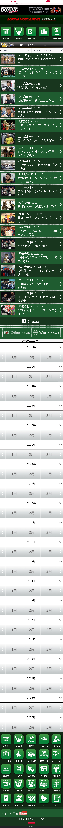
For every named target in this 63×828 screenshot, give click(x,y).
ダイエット (25, 50)
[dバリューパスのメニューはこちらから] (51, 1)
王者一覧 (19, 760)
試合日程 (6, 37)
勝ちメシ (31, 804)
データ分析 (56, 37)
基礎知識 (6, 804)
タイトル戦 (31, 760)
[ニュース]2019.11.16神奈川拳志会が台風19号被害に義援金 (37, 297)
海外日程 (6, 790)
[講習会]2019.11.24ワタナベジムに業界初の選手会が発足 (37, 165)
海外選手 (31, 790)
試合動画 (6, 775)
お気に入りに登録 (31, 822)
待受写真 (31, 775)
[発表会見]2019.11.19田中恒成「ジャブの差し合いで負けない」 (37, 257)
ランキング (44, 37)
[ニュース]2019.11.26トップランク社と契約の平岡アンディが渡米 (37, 151)
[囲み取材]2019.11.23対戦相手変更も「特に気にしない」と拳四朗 (37, 178)
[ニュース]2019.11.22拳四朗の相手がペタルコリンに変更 (37, 191)
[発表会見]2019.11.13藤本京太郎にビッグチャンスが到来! (37, 310)
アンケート (19, 804)
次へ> (35, 321)
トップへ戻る (14, 813)
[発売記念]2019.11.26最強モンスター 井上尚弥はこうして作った (37, 125)
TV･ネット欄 (6, 760)
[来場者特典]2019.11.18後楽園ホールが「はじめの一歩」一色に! (35, 270)
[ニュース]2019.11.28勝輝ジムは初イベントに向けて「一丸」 (37, 72)
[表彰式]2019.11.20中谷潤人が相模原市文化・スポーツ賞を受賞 (37, 231)
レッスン (44, 804)
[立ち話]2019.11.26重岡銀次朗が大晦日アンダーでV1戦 (37, 112)
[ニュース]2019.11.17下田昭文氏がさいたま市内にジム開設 (37, 284)
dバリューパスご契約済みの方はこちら (16, 3)
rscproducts (47, 50)
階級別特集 (44, 760)
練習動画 (31, 37)
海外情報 (56, 790)
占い (56, 804)
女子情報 (36, 50)
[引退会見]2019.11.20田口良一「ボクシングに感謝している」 (37, 217)
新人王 (31, 745)
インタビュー (56, 760)
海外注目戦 (44, 790)
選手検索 (56, 745)
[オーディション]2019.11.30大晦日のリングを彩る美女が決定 (37, 59)
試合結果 (19, 37)
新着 (5, 50)
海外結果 (19, 790)
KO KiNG (14, 50)
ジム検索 (44, 775)
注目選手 (56, 775)
